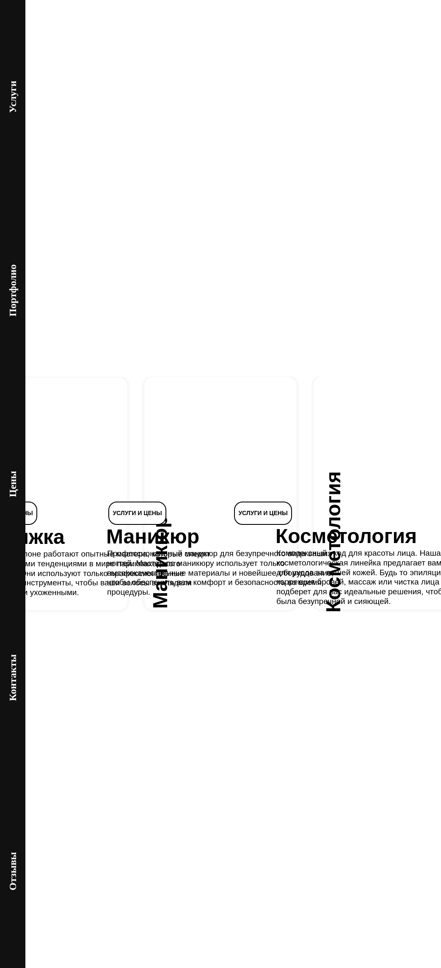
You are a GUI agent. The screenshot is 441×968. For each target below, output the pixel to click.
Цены (12, 484)
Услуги (12, 97)
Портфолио (12, 291)
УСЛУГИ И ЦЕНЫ (137, 513)
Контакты (12, 677)
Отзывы (12, 871)
